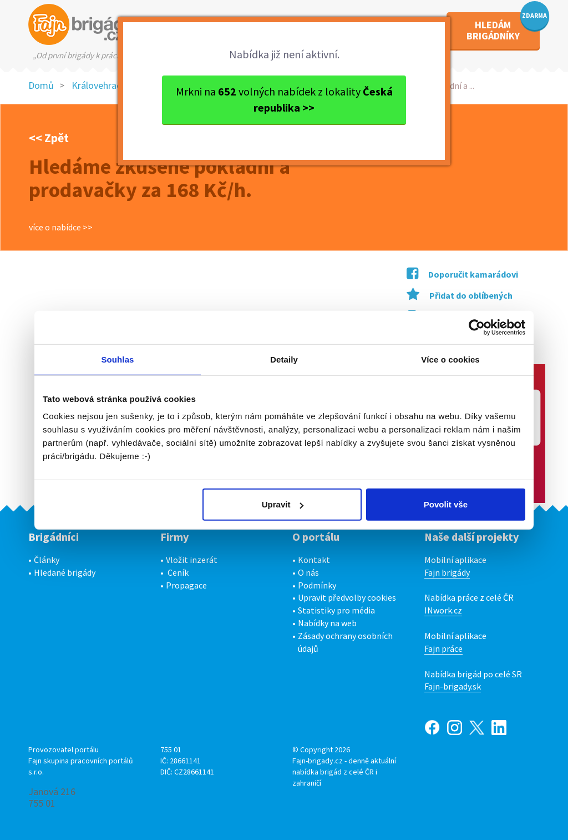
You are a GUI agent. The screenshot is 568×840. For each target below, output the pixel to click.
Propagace (186, 585)
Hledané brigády (64, 572)
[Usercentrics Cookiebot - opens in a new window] (476, 327)
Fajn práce (443, 648)
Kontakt (314, 559)
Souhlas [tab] (117, 359)
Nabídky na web (327, 622)
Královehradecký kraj (115, 85)
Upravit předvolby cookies (347, 597)
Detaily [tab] (284, 359)
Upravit (283, 504)
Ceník (178, 572)
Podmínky (317, 585)
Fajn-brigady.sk (452, 686)
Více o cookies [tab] (450, 359)
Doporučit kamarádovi (462, 274)
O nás (308, 572)
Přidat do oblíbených (460, 295)
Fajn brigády (447, 572)
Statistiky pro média (336, 610)
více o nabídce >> (61, 227)
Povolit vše (446, 504)
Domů (41, 85)
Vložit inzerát (191, 559)
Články (46, 559)
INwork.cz (443, 610)
